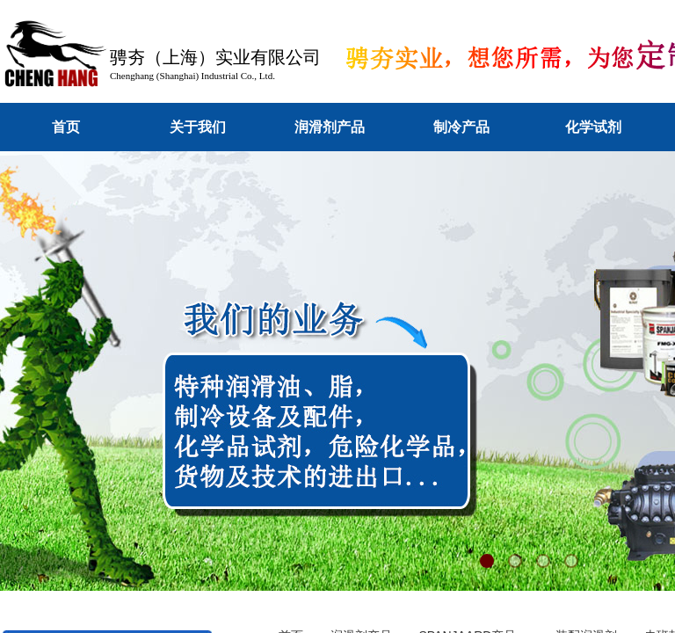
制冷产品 (461, 127)
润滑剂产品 (329, 127)
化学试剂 (593, 127)
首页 (66, 127)
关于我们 (198, 127)
